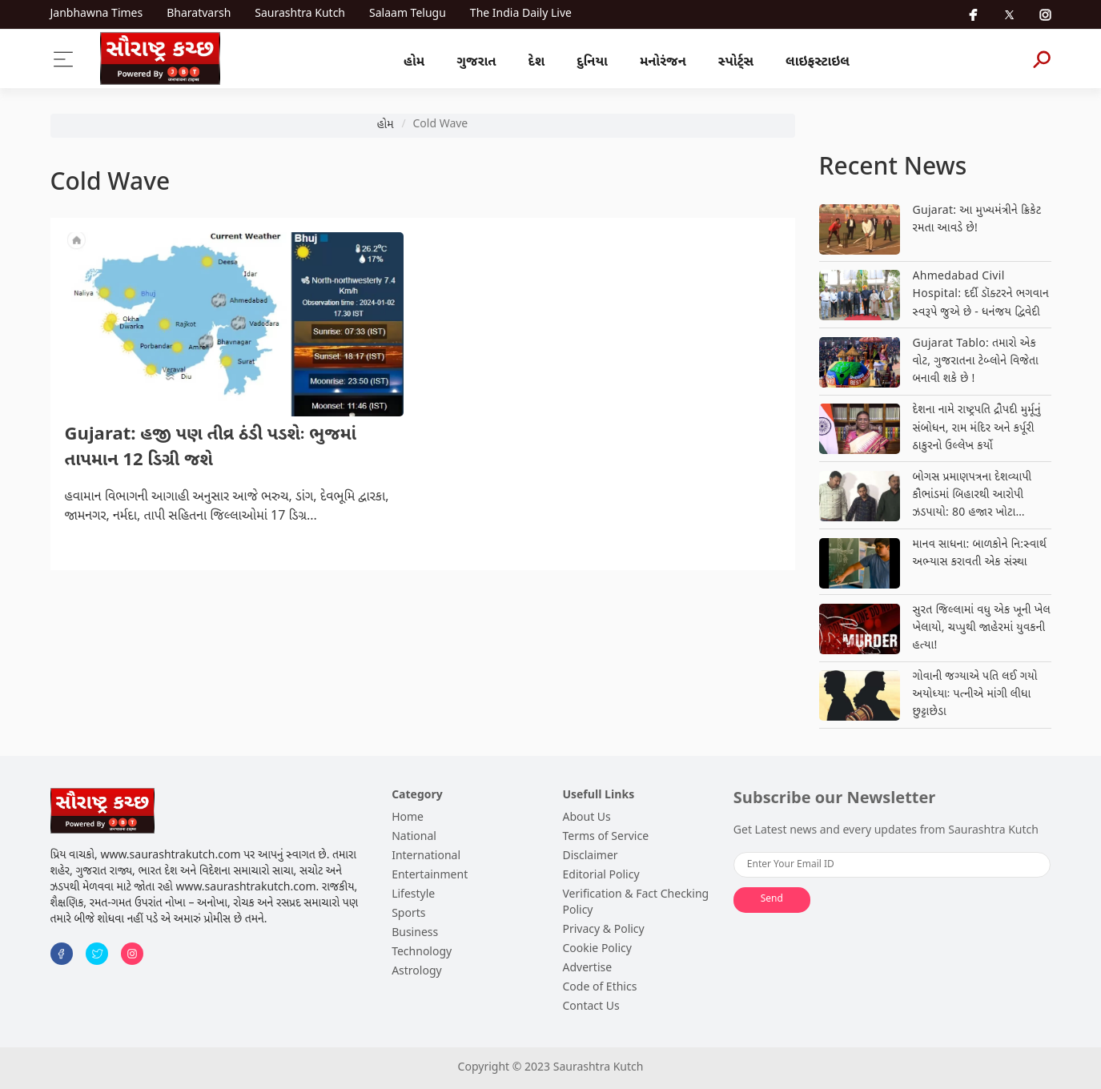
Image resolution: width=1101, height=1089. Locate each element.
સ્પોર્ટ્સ (735, 62)
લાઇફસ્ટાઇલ (818, 62)
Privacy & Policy (603, 930)
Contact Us (590, 1007)
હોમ (414, 62)
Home (408, 818)
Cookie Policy (596, 949)
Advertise (587, 968)
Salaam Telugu (407, 14)
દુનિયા (592, 62)
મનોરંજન (663, 62)
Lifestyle (413, 894)
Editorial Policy (600, 875)
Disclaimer (589, 856)
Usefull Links (598, 795)
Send (772, 899)
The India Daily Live (521, 14)
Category (417, 795)
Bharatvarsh (199, 14)
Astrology (417, 971)
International (426, 856)
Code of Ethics (599, 987)
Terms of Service (605, 837)
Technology (422, 952)
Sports (408, 914)
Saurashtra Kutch (300, 14)
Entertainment (430, 875)
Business (415, 933)
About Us (586, 818)
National (414, 837)
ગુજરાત (476, 62)
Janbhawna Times (96, 14)
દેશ (536, 62)
